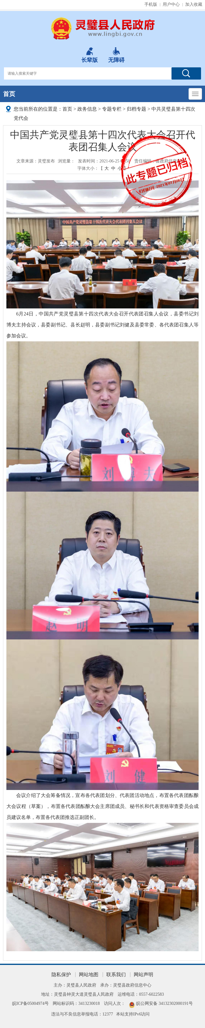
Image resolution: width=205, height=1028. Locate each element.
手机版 (150, 4)
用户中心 (171, 4)
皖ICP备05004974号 (30, 1003)
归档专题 (136, 109)
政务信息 (87, 109)
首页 (9, 94)
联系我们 (116, 974)
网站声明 (143, 974)
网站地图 (88, 974)
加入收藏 (193, 4)
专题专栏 (112, 109)
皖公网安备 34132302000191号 (164, 1003)
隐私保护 (61, 974)
